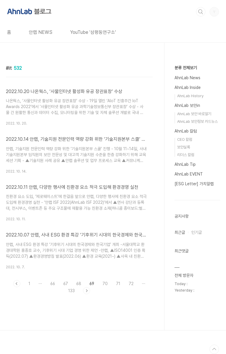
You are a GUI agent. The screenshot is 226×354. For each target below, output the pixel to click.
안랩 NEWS (40, 32)
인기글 (196, 232)
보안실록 (183, 147)
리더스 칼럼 (185, 155)
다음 (86, 290)
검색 (200, 11)
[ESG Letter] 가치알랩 (194, 183)
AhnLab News (187, 77)
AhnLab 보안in (187, 105)
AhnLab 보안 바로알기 (194, 114)
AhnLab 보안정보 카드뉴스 (197, 121)
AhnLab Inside (188, 87)
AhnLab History (190, 96)
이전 (16, 283)
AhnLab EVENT (189, 174)
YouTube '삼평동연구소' (93, 32)
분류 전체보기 (186, 67)
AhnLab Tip (185, 164)
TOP (214, 349)
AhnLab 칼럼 (186, 131)
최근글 (180, 232)
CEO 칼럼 (184, 139)
